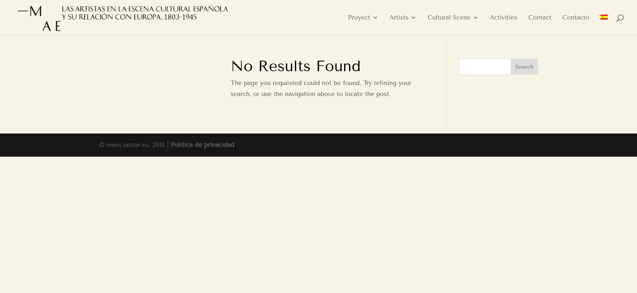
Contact (539, 18)
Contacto (576, 18)
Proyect (359, 18)
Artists (398, 18)
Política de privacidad (202, 145)
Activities (503, 18)
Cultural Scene (449, 18)
